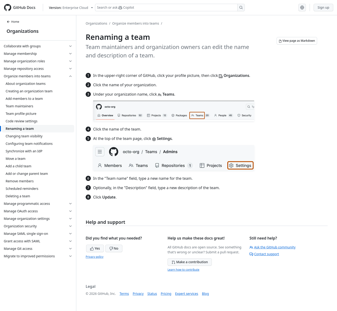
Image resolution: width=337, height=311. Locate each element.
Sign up (323, 7)
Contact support (264, 254)
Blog (205, 293)
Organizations (23, 31)
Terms (124, 293)
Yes (95, 248)
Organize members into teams (135, 23)
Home (13, 22)
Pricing (166, 293)
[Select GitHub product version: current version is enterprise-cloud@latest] (71, 7)
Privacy (138, 293)
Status (152, 293)
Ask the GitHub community (272, 247)
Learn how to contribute (183, 270)
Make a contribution (190, 262)
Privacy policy (94, 257)
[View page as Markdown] (297, 41)
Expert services (186, 293)
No (113, 248)
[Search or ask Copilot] (170, 7)
